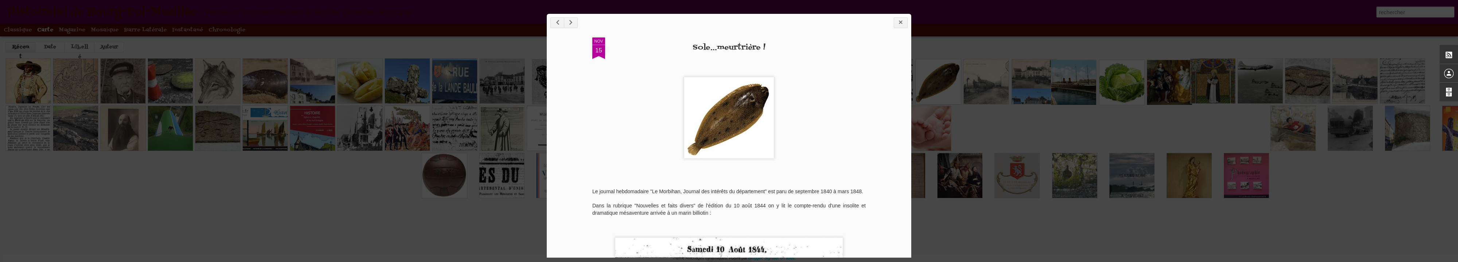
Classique (18, 30)
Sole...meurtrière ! (729, 47)
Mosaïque (105, 30)
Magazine (72, 30)
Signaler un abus (779, 258)
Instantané (187, 30)
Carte (45, 30)
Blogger (755, 258)
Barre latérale (145, 30)
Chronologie (227, 30)
